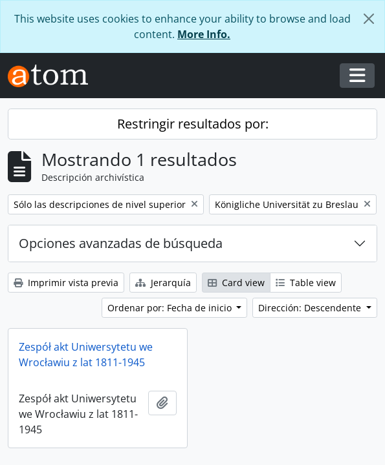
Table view (306, 282)
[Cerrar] (368, 19)
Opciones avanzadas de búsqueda (121, 243)
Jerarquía (163, 282)
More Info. (203, 34)
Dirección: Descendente (311, 308)
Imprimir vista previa (66, 282)
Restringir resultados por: (193, 123)
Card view (236, 282)
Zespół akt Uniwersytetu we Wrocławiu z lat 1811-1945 (86, 354)
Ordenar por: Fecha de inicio (170, 308)
